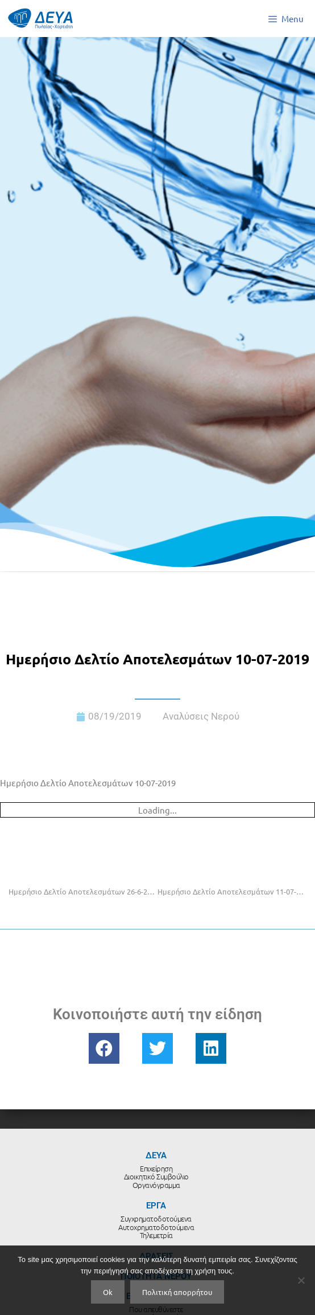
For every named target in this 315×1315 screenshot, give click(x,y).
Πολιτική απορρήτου (177, 1292)
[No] (300, 1280)
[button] (104, 1048)
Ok (108, 1292)
